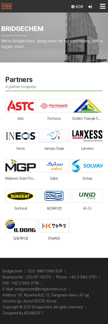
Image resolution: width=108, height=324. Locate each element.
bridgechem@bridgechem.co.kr (41, 289)
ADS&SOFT (33, 313)
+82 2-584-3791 (83, 277)
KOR (77, 7)
